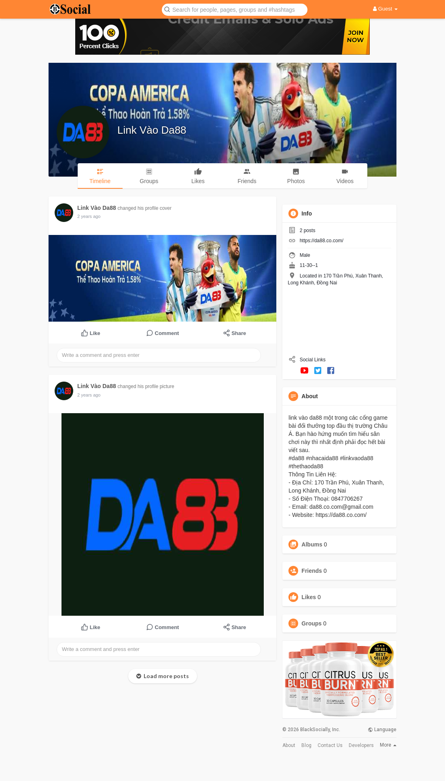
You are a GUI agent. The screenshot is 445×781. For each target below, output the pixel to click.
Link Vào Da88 (151, 130)
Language (382, 729)
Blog (306, 745)
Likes (308, 597)
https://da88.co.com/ (321, 240)
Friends (311, 571)
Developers (361, 745)
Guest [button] (385, 9)
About (288, 745)
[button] (234, 9)
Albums (311, 544)
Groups (311, 623)
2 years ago (88, 216)
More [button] (388, 745)
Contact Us (330, 745)
